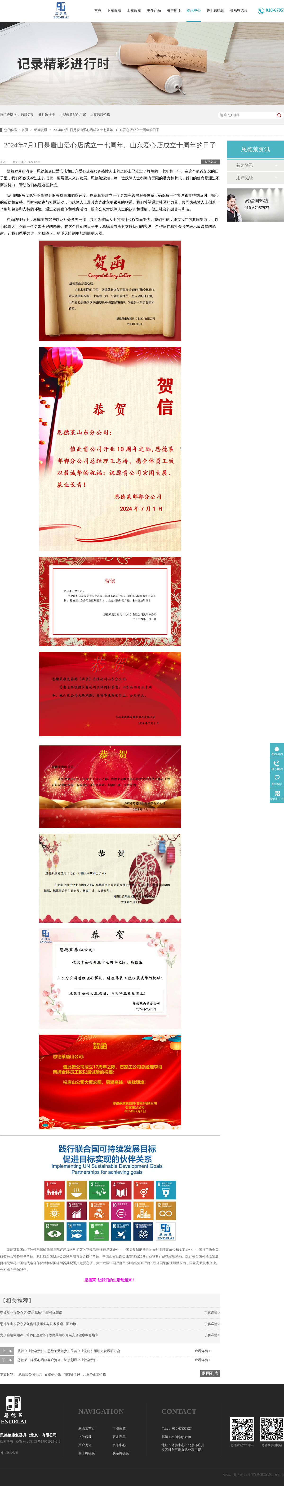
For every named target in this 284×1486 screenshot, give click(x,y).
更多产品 (154, 10)
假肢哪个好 (72, 1374)
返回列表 (210, 162)
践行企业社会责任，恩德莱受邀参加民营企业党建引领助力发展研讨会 (69, 1351)
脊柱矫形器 (46, 114)
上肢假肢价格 (100, 114)
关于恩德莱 (215, 10)
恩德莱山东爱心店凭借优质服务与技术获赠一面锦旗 (38, 1324)
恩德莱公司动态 (30, 1374)
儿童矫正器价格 (94, 1374)
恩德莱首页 (86, 1428)
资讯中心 (193, 10)
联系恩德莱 (239, 10)
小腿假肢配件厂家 (72, 114)
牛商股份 (253, 1474)
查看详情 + (203, 1351)
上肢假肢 (134, 10)
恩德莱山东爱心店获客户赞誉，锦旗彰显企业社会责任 (57, 1360)
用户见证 (174, 10)
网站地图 (11, 1452)
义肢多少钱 (52, 1374)
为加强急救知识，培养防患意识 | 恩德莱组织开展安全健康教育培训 (49, 1335)
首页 (97, 10)
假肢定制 (27, 114)
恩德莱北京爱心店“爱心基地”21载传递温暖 (31, 1313)
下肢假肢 (114, 10)
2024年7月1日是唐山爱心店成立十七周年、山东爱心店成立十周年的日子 (106, 130)
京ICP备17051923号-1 (44, 1441)
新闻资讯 (41, 130)
